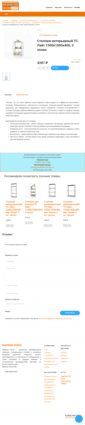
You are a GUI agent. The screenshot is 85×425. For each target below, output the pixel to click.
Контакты (64, 353)
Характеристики (22, 95)
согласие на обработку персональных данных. (55, 319)
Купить (60, 68)
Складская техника (50, 377)
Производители (49, 362)
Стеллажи (47, 402)
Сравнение (64, 359)
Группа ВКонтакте (10, 372)
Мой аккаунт (68, 6)
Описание (8, 95)
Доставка (64, 356)
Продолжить (70, 313)
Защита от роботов (12, 300)
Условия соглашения (51, 359)
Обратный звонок (71, 418)
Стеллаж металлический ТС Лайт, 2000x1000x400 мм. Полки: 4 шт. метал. (52, 209)
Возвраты (64, 362)
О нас (46, 350)
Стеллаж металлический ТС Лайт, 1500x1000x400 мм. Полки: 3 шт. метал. (71, 209)
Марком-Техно (12, 345)
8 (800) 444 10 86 (73, 416)
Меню (5, 14)
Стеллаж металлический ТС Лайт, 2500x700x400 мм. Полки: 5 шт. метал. (14, 209)
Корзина (77, 6)
